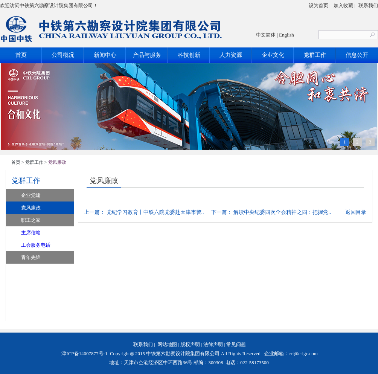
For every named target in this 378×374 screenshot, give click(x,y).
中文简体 (266, 35)
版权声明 (190, 344)
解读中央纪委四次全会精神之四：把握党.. (282, 212)
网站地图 (167, 344)
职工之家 (31, 220)
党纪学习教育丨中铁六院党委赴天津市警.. (155, 212)
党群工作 (314, 55)
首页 (21, 55)
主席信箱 (31, 232)
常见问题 (236, 344)
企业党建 (31, 195)
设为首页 (318, 5)
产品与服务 (147, 55)
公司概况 (63, 55)
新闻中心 (105, 55)
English (286, 35)
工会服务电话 (35, 245)
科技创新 (189, 55)
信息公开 (357, 55)
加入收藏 (343, 5)
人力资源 (230, 55)
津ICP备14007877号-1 (83, 353)
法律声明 (213, 344)
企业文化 (273, 55)
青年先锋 (31, 257)
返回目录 (355, 212)
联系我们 (368, 5)
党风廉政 (31, 208)
